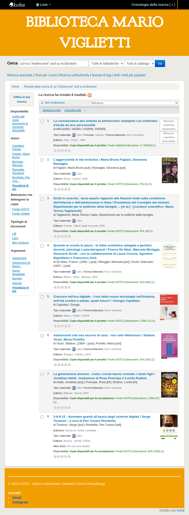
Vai (161, 63)
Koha (180, 510)
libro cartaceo (20, 242)
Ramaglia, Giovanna (18, 171)
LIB (14, 233)
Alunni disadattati (18, 272)
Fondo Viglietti (21, 213)
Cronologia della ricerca (150, 4)
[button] (43, 4)
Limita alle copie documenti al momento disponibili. (20, 123)
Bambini (17, 278)
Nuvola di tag (101, 75)
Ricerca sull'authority (74, 75)
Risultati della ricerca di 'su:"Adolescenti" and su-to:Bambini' (60, 86)
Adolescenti (19, 258)
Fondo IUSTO (20, 209)
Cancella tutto (72, 110)
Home (15, 86)
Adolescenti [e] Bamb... (21, 264)
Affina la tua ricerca (21, 99)
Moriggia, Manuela (17, 163)
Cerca (12, 63)
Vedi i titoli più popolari (129, 75)
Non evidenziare (55, 102)
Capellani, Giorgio (18, 147)
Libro (15, 238)
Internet (17, 283)
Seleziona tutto (51, 110)
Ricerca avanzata (19, 75)
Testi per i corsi (46, 75)
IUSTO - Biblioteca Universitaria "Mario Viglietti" (20, 4)
